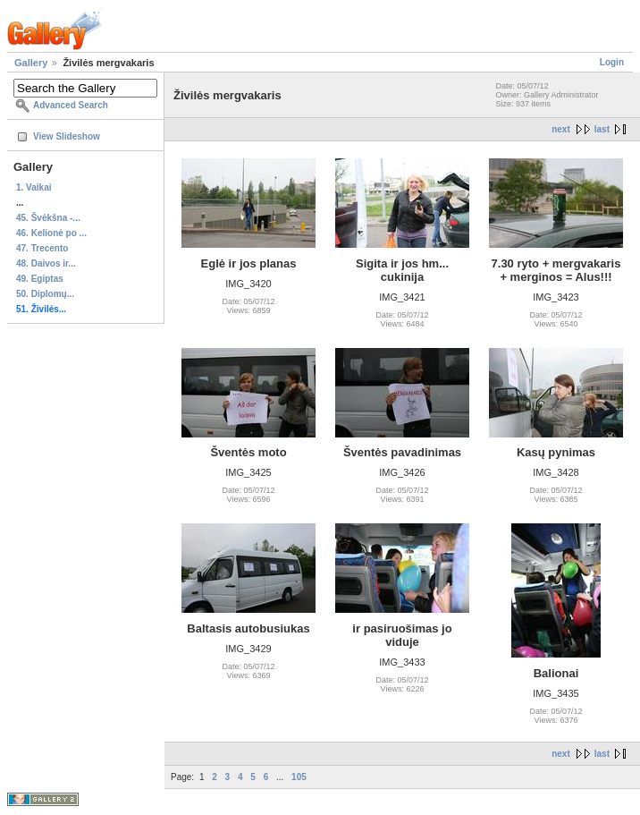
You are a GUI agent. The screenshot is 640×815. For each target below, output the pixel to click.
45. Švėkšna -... (48, 218)
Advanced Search (70, 105)
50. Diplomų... (45, 294)
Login (612, 62)
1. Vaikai (33, 187)
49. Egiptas (39, 279)
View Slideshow (66, 136)
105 (299, 777)
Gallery (30, 62)
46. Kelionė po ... (51, 233)
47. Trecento (42, 248)
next (561, 129)
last (602, 129)
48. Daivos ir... (46, 263)
